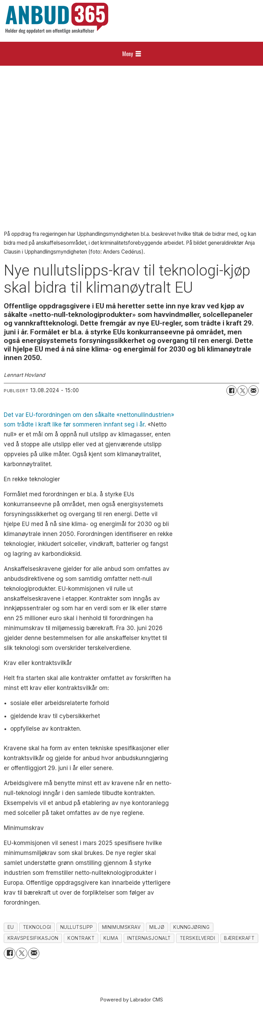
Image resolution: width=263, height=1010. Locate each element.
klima (110, 938)
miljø (156, 927)
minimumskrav (121, 927)
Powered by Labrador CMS (131, 999)
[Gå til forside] (56, 18)
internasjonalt (149, 938)
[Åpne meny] (131, 54)
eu (11, 927)
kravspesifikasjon (33, 938)
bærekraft (239, 938)
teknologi (37, 927)
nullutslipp (76, 927)
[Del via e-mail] (253, 390)
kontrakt (81, 938)
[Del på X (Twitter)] (242, 390)
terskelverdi (197, 938)
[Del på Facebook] (231, 390)
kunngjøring (191, 927)
